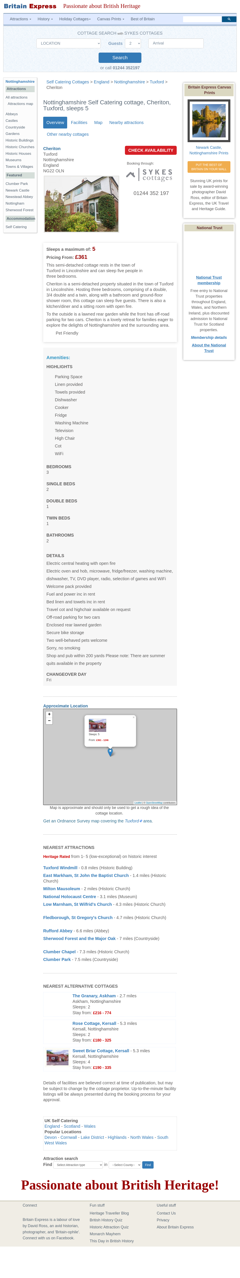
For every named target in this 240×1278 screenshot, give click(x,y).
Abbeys (12, 114)
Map (98, 122)
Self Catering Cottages (67, 82)
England (102, 82)
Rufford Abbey (58, 930)
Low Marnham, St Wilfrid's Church (77, 904)
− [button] (49, 721)
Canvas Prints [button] (110, 19)
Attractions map (20, 104)
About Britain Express (175, 1227)
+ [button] (49, 714)
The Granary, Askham (94, 995)
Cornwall (69, 1137)
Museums (13, 160)
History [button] (45, 19)
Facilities (79, 122)
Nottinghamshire (129, 82)
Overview (55, 122)
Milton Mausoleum (61, 888)
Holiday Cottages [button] (75, 19)
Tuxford (157, 82)
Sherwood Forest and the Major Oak (79, 938)
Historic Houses (18, 154)
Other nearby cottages (68, 134)
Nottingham (15, 203)
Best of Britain (143, 19)
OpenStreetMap (154, 802)
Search (119, 57)
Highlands (117, 1137)
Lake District (92, 1137)
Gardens (13, 134)
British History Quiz (106, 1220)
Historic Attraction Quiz (109, 1227)
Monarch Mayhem (105, 1234)
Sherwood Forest (19, 210)
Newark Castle (17, 190)
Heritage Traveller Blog (109, 1213)
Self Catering (16, 227)
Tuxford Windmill (60, 867)
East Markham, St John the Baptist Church (86, 875)
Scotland (72, 1126)
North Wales (141, 1137)
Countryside (15, 127)
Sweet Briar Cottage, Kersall (101, 1050)
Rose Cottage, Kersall (94, 1023)
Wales (90, 1126)
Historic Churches (20, 147)
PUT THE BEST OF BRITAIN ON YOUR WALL (209, 167)
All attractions (17, 97)
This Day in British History (112, 1241)
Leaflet (138, 802)
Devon (50, 1137)
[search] (202, 19)
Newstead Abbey (19, 197)
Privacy (163, 1220)
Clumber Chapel (59, 951)
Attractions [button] (20, 19)
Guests (116, 43)
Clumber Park (57, 959)
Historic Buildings (20, 140)
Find (47, 1164)
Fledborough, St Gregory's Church (78, 917)
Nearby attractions (126, 122)
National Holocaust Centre (69, 896)
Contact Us (166, 1213)
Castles (12, 121)
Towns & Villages (19, 167)
